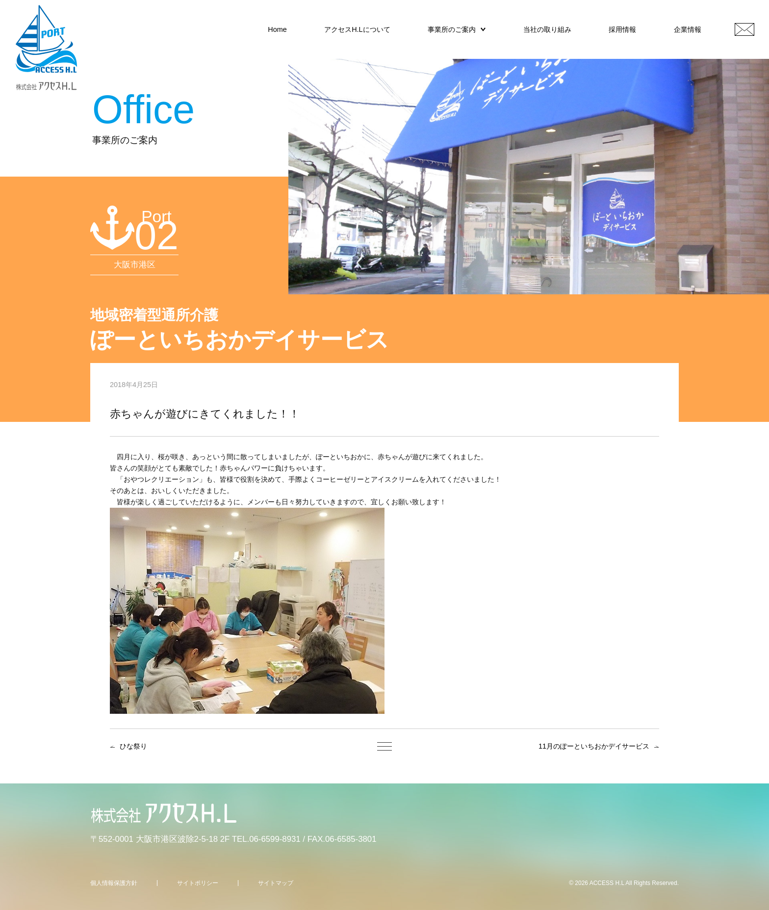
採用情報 (622, 29)
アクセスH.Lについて (357, 29)
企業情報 (687, 29)
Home (277, 29)
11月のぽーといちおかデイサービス (593, 746)
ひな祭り (133, 746)
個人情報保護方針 (113, 883)
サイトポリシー (197, 883)
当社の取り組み (547, 29)
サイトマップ (275, 883)
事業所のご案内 (452, 29)
